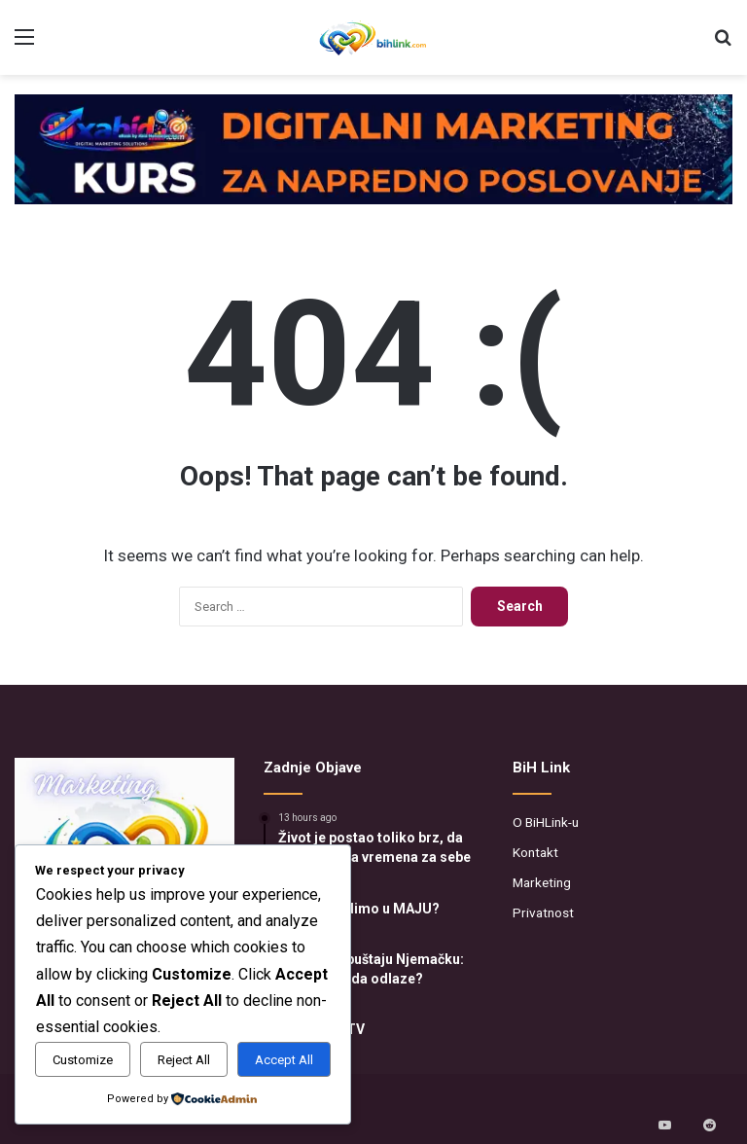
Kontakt (535, 852)
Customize (83, 1060)
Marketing (542, 882)
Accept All (284, 1060)
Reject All (184, 1060)
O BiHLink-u (546, 822)
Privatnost (543, 912)
